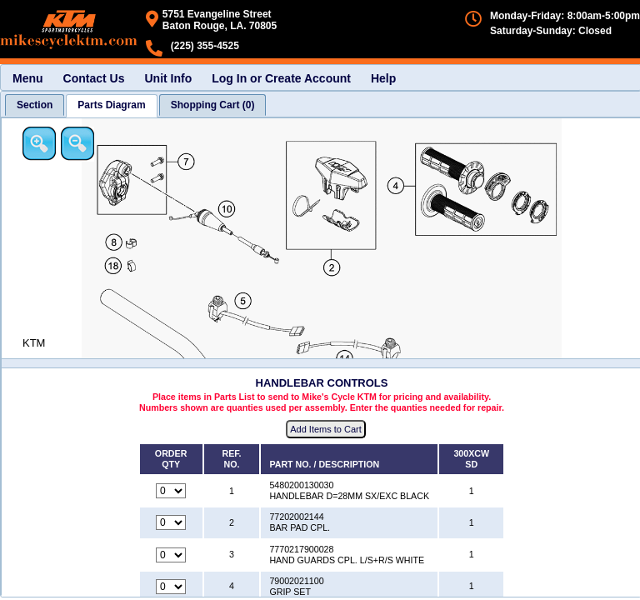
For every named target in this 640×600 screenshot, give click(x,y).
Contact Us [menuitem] (94, 78)
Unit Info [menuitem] (168, 78)
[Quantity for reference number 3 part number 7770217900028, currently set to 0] (171, 555)
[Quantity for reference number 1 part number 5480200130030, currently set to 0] (171, 490)
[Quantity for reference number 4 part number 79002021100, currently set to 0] (171, 586)
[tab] (34, 105)
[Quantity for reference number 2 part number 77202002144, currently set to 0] (171, 522)
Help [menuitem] (383, 78)
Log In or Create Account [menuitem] (281, 78)
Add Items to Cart (326, 429)
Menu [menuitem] (27, 78)
